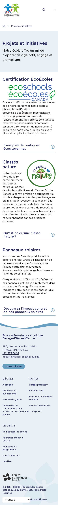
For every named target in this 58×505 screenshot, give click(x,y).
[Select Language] (16, 500)
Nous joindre (14, 366)
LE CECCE (8, 425)
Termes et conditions (33, 499)
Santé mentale (10, 455)
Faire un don (36, 390)
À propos (7, 385)
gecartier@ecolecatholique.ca (20, 356)
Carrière (7, 461)
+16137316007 (10, 353)
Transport (34, 411)
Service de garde (12, 399)
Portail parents (37, 385)
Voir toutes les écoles (14, 431)
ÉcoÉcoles (23, 112)
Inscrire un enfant (39, 405)
